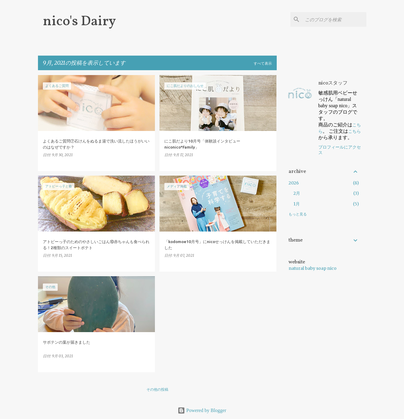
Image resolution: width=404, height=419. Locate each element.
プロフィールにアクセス (339, 150)
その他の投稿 (157, 389)
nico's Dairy (79, 21)
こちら (354, 131)
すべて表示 (263, 63)
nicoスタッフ (333, 83)
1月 (296, 204)
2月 (296, 193)
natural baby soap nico (313, 268)
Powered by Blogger (202, 410)
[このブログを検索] (334, 19)
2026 (294, 183)
